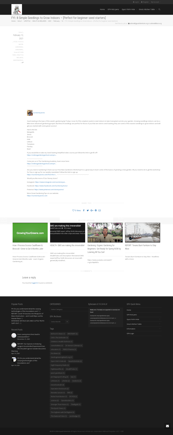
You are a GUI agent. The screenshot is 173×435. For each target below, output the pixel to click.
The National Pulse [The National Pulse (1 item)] (59, 416)
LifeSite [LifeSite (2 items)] (66, 381)
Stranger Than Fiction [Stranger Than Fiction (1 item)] (59, 404)
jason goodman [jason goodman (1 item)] (57, 373)
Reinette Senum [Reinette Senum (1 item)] (58, 393)
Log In (137, 2)
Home (102, 9)
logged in (35, 283)
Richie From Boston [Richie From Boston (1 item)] (59, 396)
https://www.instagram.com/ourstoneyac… (50, 182)
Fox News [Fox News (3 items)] (55, 353)
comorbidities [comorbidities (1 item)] (57, 345)
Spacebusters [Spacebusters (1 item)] (67, 400)
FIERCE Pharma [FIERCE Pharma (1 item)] (69, 349)
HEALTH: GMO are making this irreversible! (67, 245)
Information (131, 329)
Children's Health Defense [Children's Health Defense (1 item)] (61, 341)
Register (146, 2)
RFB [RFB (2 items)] (69, 393)
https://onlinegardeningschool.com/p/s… (42, 155)
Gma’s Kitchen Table (147, 9)
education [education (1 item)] (55, 349)
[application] (105, 317)
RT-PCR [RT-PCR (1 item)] (73, 396)
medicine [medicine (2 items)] (76, 381)
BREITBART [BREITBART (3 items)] (72, 334)
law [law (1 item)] (73, 377)
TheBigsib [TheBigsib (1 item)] (75, 404)
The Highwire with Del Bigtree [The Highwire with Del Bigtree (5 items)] (62, 412)
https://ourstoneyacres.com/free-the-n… (42, 174)
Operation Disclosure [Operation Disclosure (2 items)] (59, 389)
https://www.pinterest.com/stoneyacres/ (49, 189)
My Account (155, 2)
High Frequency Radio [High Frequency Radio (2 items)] (60, 365)
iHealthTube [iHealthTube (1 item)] (71, 369)
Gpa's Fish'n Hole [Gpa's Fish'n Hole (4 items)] (58, 361)
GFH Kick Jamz (113, 9)
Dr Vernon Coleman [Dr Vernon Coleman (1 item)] (74, 345)
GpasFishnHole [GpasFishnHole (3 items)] (75, 361)
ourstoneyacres (36, 113)
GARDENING (19, 47)
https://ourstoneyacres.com (37, 196)
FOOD (15, 42)
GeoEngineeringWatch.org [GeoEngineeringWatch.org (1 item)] (61, 357)
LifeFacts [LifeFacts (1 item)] (55, 381)
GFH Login (130, 333)
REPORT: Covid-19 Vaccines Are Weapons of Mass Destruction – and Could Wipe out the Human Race (27, 315)
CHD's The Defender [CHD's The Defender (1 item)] (59, 337)
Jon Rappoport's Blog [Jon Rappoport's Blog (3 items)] (59, 377)
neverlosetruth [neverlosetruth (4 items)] (57, 385)
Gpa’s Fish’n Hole (128, 9)
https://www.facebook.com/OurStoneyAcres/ (51, 186)
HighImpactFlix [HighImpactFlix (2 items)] (57, 369)
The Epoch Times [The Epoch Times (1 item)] (58, 408)
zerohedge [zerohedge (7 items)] (74, 416)
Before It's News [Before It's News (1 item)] (58, 334)
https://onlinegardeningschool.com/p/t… (41, 164)
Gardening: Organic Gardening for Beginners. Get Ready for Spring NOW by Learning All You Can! (104, 248)
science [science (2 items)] (55, 400)
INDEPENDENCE (18, 60)
